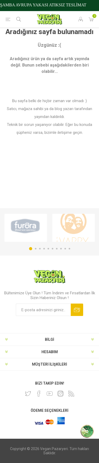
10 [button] (69, 248)
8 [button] (61, 248)
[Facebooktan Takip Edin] (39, 393)
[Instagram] (60, 393)
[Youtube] (49, 393)
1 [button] (30, 248)
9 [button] (65, 248)
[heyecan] (28, 393)
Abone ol (77, 310)
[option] (26, 228)
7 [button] (57, 248)
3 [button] (40, 248)
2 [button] (35, 248)
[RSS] (71, 393)
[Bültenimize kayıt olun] (43, 310)
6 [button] (52, 248)
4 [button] (44, 248)
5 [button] (48, 248)
